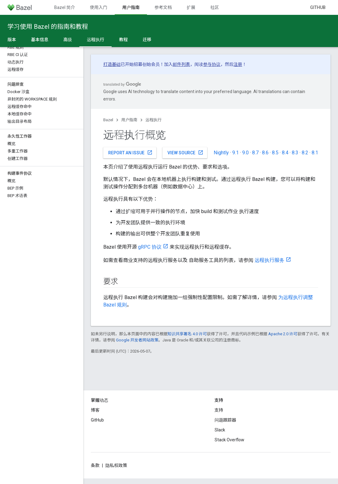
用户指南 (129, 120)
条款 (95, 465)
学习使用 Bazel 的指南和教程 (47, 26)
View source (185, 152)
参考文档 (163, 7)
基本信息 (39, 39)
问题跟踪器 (225, 420)
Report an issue (130, 152)
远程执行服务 (269, 260)
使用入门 (98, 7)
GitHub (318, 7)
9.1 (235, 153)
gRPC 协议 (150, 247)
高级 (67, 39)
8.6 (265, 153)
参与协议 (211, 64)
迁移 (147, 39)
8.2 (305, 153)
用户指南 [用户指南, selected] (131, 7)
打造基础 (112, 64)
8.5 (275, 153)
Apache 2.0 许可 (282, 334)
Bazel (108, 120)
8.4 (285, 153)
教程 (123, 39)
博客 (95, 410)
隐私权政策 (116, 465)
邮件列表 (181, 64)
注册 (237, 64)
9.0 (245, 153)
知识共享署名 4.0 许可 (187, 334)
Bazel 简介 (64, 7)
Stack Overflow (229, 439)
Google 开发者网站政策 (137, 340)
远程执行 (153, 120)
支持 (219, 410)
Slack (220, 429)
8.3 (295, 153)
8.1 (315, 153)
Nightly (221, 153)
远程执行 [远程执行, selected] (95, 39)
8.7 (255, 153)
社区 (214, 7)
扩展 (191, 7)
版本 (11, 39)
